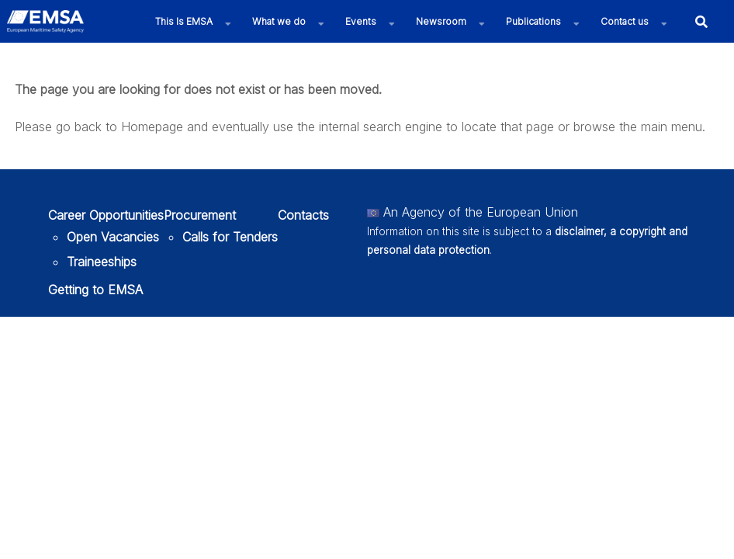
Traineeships (102, 261)
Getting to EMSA (95, 289)
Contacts (303, 215)
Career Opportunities (106, 215)
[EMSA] (45, 21)
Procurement (200, 215)
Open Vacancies (113, 237)
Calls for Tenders (230, 237)
